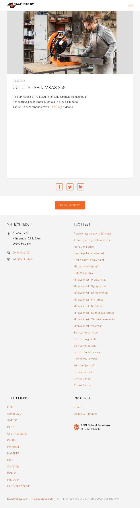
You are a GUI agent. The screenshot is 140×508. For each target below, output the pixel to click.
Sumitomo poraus (85, 345)
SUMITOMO (14, 413)
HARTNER (13, 453)
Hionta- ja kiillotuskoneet (89, 253)
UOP (10, 460)
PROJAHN (13, 479)
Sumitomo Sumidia (86, 358)
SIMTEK (12, 420)
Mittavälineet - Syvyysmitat (90, 286)
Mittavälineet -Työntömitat (90, 279)
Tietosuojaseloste (42, 498)
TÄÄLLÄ (55, 107)
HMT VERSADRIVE (18, 486)
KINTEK (12, 440)
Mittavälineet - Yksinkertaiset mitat (94, 319)
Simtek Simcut (83, 378)
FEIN (10, 407)
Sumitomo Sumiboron (87, 352)
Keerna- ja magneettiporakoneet (93, 240)
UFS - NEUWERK (17, 433)
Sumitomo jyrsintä (85, 339)
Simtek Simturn (83, 385)
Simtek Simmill (83, 372)
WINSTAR (13, 466)
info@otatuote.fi (23, 259)
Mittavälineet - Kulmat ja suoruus (94, 312)
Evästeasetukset (17, 498)
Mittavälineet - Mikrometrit (89, 299)
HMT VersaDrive (84, 273)
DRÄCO (11, 473)
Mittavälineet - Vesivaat (88, 326)
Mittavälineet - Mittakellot (89, 306)
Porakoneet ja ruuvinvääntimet (92, 233)
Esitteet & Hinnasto (85, 413)
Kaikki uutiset (70, 205)
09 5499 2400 (21, 252)
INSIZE (11, 427)
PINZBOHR (14, 446)
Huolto (78, 407)
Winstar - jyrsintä (84, 365)
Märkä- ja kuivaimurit (86, 266)
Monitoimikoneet (84, 246)
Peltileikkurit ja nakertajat (89, 259)
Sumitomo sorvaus (86, 332)
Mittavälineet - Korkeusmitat (91, 292)
